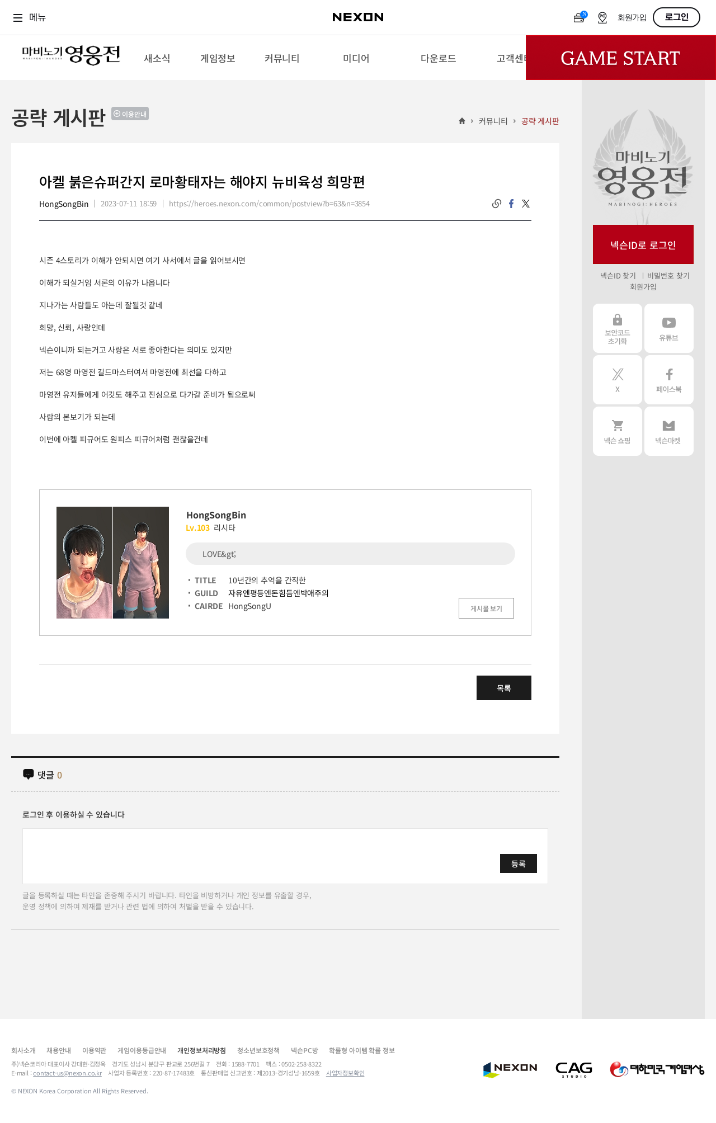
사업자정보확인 (345, 1072)
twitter (525, 203)
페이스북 (669, 379)
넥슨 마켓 (669, 431)
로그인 (677, 17)
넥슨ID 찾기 (618, 275)
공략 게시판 (540, 120)
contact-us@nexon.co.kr (67, 1072)
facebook (511, 203)
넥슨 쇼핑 (617, 431)
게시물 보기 (486, 608)
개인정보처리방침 (201, 1050)
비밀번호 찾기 (668, 275)
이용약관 (94, 1050)
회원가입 (632, 18)
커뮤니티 (493, 120)
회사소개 (23, 1050)
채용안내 (58, 1050)
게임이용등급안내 (141, 1050)
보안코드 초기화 (617, 328)
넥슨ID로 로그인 (643, 245)
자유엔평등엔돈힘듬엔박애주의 (278, 592)
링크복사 (496, 203)
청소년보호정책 (258, 1050)
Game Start (621, 57)
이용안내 (134, 114)
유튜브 (669, 328)
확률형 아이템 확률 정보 (361, 1050)
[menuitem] (157, 57)
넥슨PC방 (304, 1050)
